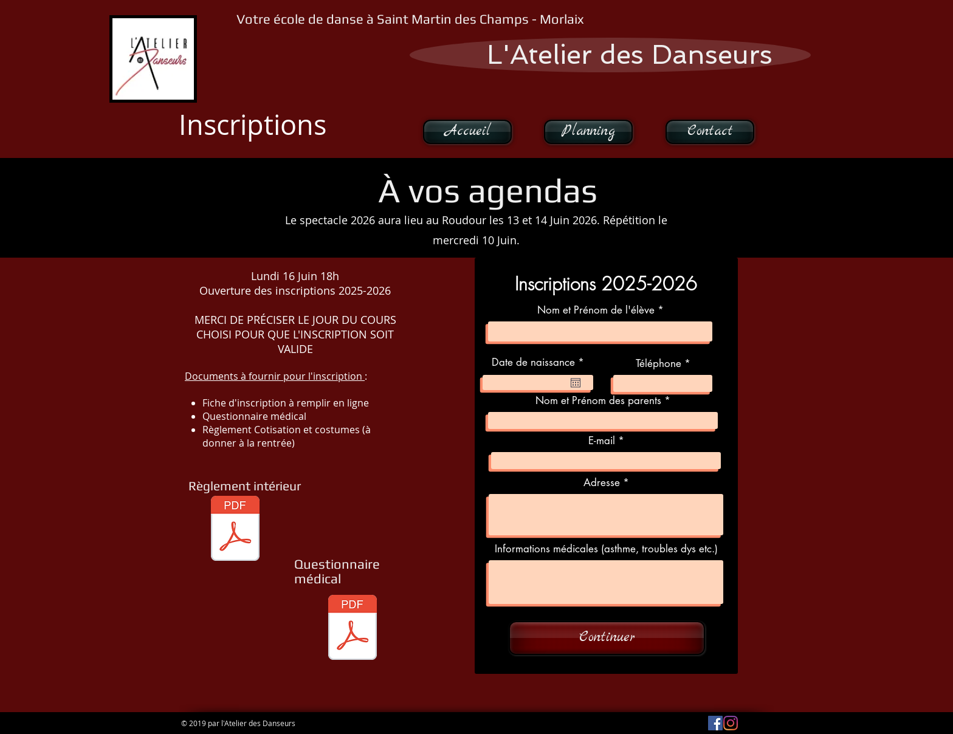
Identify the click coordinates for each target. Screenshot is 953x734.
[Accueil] (467, 132)
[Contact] (710, 132)
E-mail (601, 441)
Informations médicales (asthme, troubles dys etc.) (606, 549)
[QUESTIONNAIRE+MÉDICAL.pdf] (352, 628)
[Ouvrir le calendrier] (575, 383)
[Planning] (588, 132)
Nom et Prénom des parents (598, 401)
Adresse (601, 483)
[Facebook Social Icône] (715, 723)
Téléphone (658, 363)
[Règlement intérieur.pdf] (235, 529)
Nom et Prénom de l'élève (596, 310)
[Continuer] (607, 638)
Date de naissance (541, 362)
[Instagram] (730, 723)
